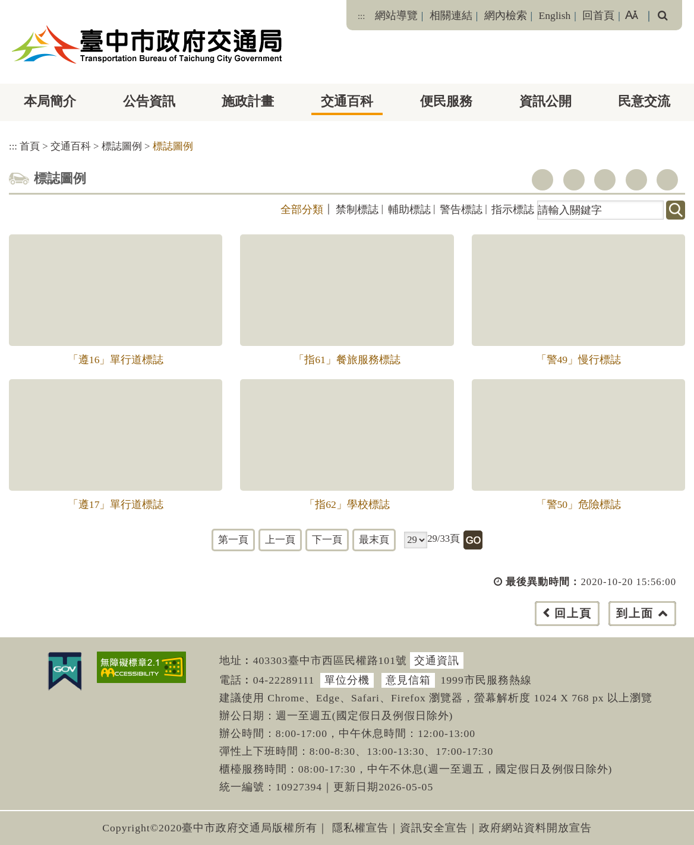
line (636, 179)
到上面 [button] (635, 613)
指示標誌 (512, 209)
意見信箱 (408, 680)
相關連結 (451, 15)
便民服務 (446, 101)
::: (361, 16)
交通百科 (347, 101)
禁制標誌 (357, 209)
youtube (605, 179)
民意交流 (644, 101)
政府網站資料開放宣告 (535, 828)
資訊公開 (545, 101)
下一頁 (327, 539)
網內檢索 (505, 15)
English (555, 15)
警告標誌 (461, 209)
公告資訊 (149, 101)
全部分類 (301, 209)
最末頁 (374, 539)
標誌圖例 (122, 146)
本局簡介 (50, 101)
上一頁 (280, 539)
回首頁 (598, 15)
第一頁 (233, 539)
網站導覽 (396, 15)
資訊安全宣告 (434, 828)
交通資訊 (436, 660)
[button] (373, 625)
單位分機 (347, 680)
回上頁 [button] (573, 613)
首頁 (30, 146)
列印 (667, 179)
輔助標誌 (409, 209)
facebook (542, 179)
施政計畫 (248, 101)
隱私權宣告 (360, 828)
